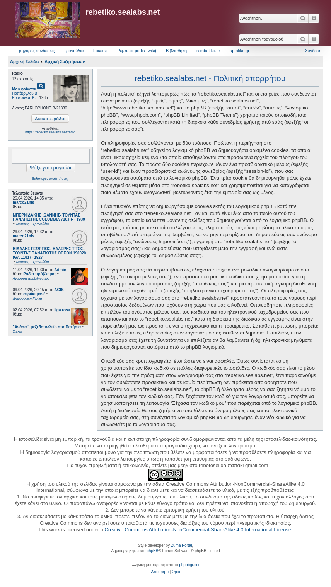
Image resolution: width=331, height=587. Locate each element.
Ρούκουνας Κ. (24, 98)
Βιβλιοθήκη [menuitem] (176, 50)
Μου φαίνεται (24, 89)
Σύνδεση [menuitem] (313, 50)
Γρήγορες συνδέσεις (36, 50)
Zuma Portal (181, 545)
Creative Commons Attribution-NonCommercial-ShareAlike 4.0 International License (197, 529)
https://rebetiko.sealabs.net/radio (50, 132)
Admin (60, 270)
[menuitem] (160, 571)
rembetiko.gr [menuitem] (208, 50)
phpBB (152, 551)
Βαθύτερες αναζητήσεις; (50, 179)
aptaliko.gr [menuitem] (239, 50)
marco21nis (23, 202)
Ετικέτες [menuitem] (99, 50)
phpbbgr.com (190, 565)
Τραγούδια (73, 50)
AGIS (58, 290)
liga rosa (62, 310)
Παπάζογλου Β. (25, 93)
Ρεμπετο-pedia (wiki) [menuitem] (136, 50)
